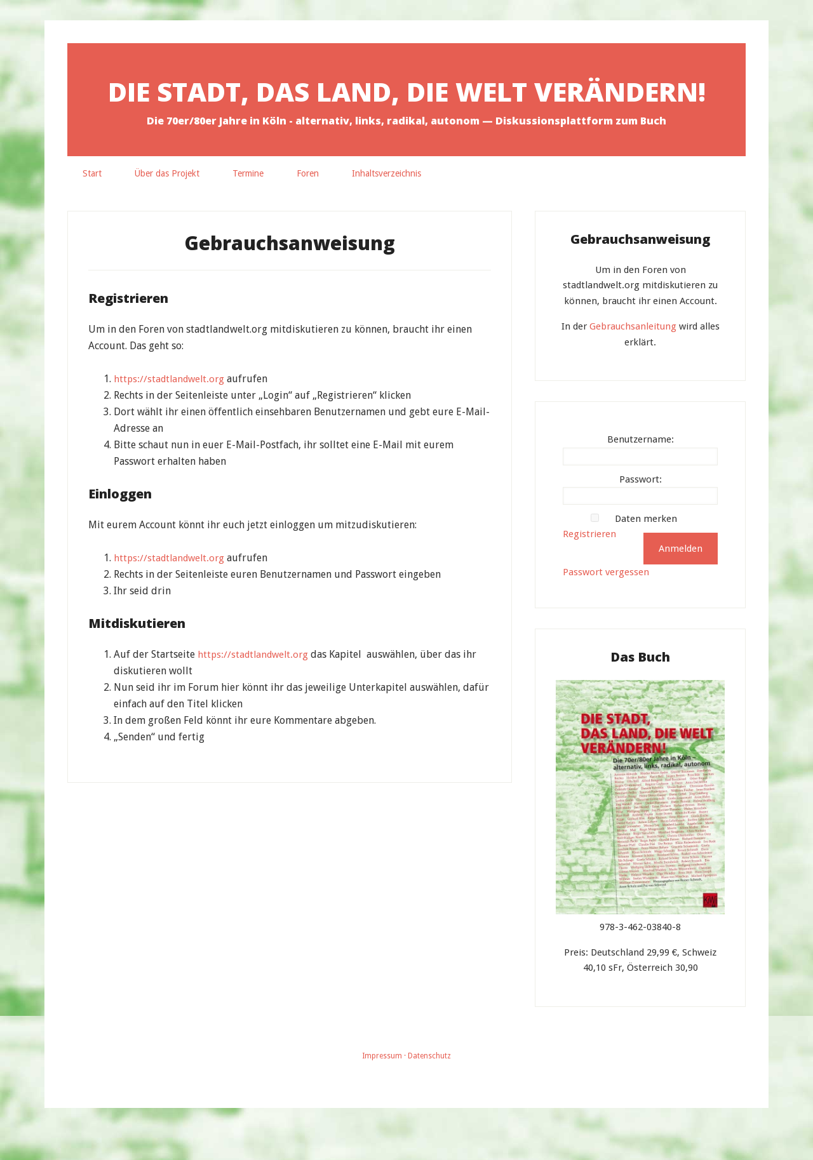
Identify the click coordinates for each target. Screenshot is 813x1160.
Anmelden (680, 580)
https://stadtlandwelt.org (171, 410)
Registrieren (589, 565)
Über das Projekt (167, 205)
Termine (248, 205)
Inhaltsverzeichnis (386, 205)
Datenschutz (429, 1087)
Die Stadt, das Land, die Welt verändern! (406, 105)
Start (92, 205)
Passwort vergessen (606, 604)
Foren (308, 205)
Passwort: (640, 511)
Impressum (382, 1087)
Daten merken (646, 550)
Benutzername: (640, 471)
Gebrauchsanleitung (632, 358)
